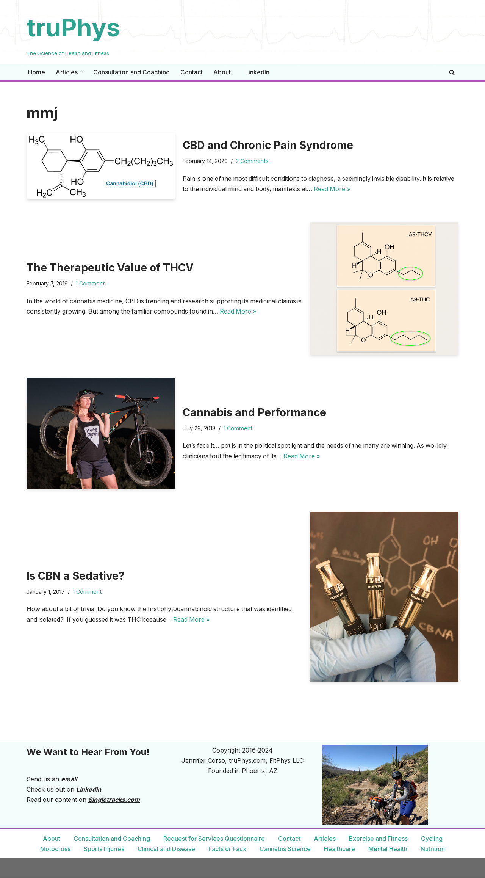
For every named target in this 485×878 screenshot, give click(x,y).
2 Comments (252, 161)
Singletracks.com (114, 800)
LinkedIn (257, 72)
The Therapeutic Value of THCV (110, 267)
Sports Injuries (104, 849)
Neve (34, 868)
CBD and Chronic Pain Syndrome (268, 145)
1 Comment (90, 283)
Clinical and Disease (166, 849)
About (222, 72)
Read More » (358, 189)
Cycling (432, 839)
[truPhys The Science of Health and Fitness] (73, 32)
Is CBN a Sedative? (76, 575)
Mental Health (387, 849)
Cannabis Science (285, 849)
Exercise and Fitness (378, 839)
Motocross (56, 849)
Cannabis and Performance (254, 412)
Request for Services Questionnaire (214, 839)
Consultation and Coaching (131, 72)
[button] (81, 72)
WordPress (100, 868)
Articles (325, 839)
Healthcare (339, 849)
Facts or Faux (227, 849)
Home (36, 72)
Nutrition (433, 849)
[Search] (452, 72)
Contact (191, 72)
